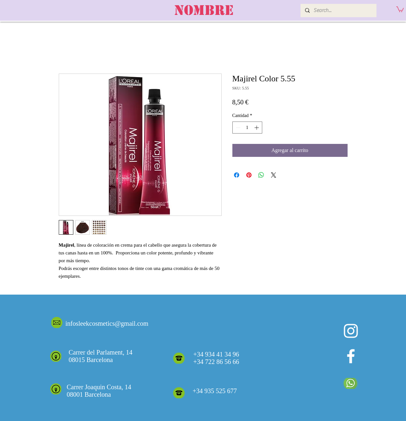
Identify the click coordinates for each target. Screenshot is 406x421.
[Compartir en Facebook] (236, 175)
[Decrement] (237, 127)
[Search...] (338, 10)
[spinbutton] (247, 127)
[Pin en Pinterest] (249, 175)
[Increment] (257, 127)
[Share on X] (273, 175)
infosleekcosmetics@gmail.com (107, 323)
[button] (400, 9)
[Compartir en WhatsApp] (261, 175)
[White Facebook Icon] (350, 356)
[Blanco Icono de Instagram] (350, 331)
